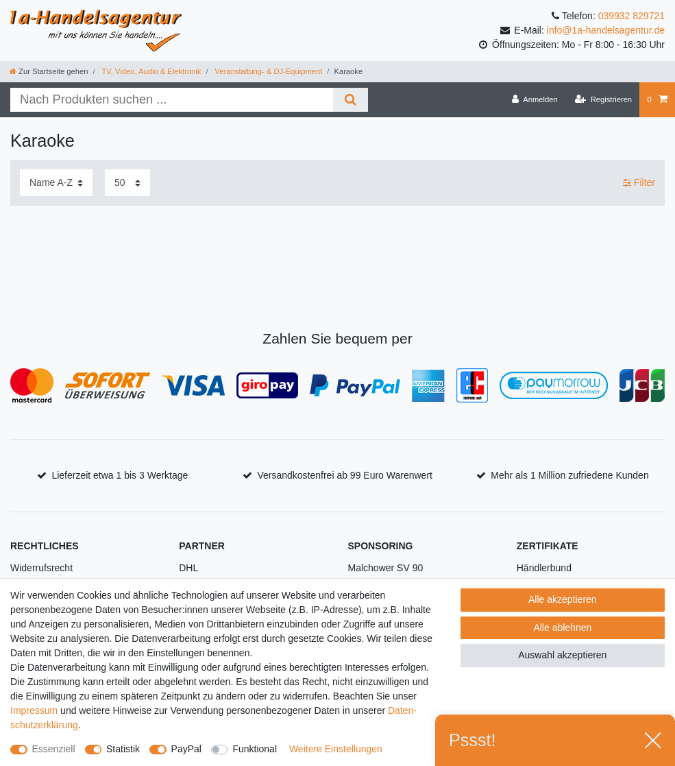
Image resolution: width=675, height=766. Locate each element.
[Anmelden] (534, 99)
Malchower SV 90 (386, 567)
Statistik (123, 748)
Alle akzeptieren (562, 599)
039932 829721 (631, 15)
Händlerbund (544, 567)
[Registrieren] (603, 99)
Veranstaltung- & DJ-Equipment (268, 71)
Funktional (254, 748)
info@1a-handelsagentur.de (606, 30)
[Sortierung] (56, 182)
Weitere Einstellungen (335, 748)
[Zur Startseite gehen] (49, 71)
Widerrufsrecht (41, 567)
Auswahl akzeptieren (562, 654)
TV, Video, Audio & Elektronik (150, 71)
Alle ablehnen (562, 627)
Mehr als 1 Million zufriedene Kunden (569, 475)
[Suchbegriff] (171, 100)
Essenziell (53, 748)
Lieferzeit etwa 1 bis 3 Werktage (119, 475)
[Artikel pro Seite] (127, 182)
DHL (188, 567)
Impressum (34, 710)
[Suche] (350, 100)
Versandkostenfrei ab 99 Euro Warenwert (344, 475)
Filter (639, 182)
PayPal (186, 748)
